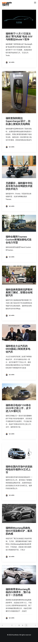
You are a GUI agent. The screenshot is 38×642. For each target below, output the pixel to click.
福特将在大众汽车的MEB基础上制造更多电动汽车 (18, 349)
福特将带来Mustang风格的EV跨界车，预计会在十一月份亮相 (18, 592)
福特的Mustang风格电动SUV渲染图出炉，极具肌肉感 (19, 531)
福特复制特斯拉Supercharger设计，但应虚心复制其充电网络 (18, 121)
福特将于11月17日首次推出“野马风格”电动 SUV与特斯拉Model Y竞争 (19, 36)
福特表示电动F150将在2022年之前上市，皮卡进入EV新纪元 (18, 408)
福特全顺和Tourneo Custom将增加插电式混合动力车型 (18, 239)
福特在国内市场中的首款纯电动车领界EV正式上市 (19, 469)
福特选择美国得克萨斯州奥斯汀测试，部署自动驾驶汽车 (19, 292)
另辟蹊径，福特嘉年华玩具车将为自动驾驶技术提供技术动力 (19, 186)
